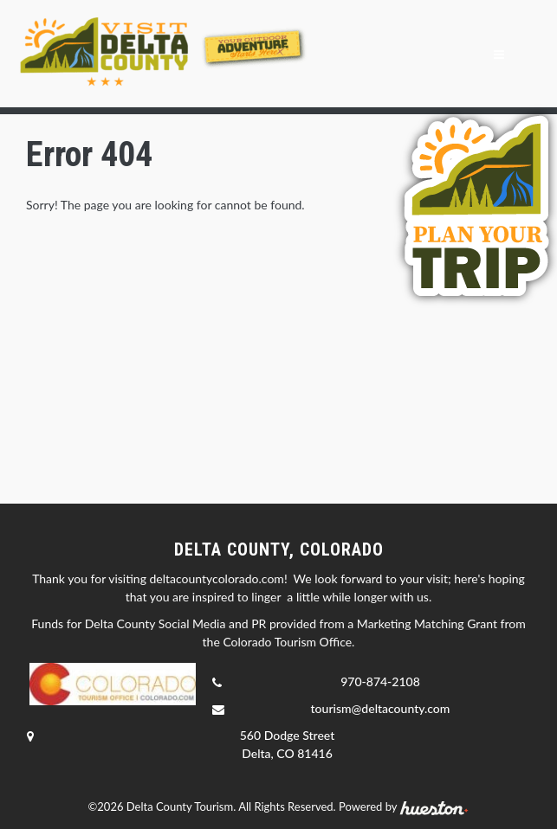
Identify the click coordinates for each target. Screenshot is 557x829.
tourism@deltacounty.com (380, 708)
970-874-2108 (380, 681)
